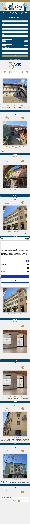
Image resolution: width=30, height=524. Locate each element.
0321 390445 (24, 12)
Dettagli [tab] (14, 242)
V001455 (15, 195)
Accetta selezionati (15, 280)
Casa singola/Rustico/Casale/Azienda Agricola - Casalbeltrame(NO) (15, 104)
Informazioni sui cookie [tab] (24, 242)
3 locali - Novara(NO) (15, 479)
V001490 (15, 319)
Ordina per (3, 495)
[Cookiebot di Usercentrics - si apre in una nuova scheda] (24, 239)
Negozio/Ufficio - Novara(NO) (15, 355)
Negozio (7, 367)
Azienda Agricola (7, 119)
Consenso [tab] (5, 242)
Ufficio (7, 409)
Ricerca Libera (4, 51)
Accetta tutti (15, 276)
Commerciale (7, 327)
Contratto (4, 19)
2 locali (7, 450)
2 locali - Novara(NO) (15, 190)
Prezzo (3, 42)
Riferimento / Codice (5, 47)
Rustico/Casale (7, 118)
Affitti (7, 490)
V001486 (15, 236)
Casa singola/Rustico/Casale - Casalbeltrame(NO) (15, 147)
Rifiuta (15, 284)
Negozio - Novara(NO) (15, 231)
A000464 (15, 485)
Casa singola (7, 117)
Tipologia (3, 23)
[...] (25, 108)
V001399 (15, 154)
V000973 (15, 401)
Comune (3, 30)
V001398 (15, 110)
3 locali (7, 491)
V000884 (15, 443)
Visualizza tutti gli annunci (15, 59)
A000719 (15, 360)
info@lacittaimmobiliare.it (14, 13)
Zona (3, 34)
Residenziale (7, 203)
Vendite (7, 116)
